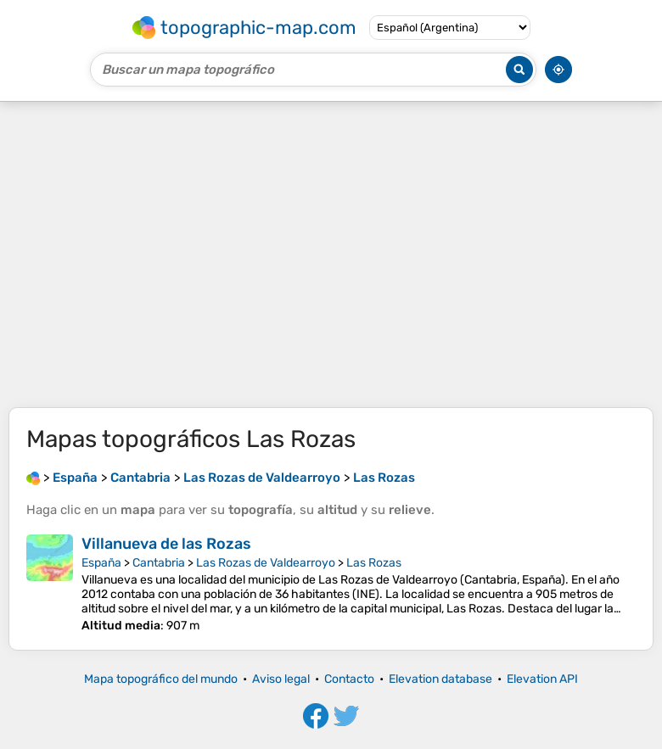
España (101, 563)
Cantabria (158, 563)
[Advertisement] (331, 254)
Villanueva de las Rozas (166, 543)
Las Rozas (373, 563)
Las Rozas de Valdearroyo (265, 563)
